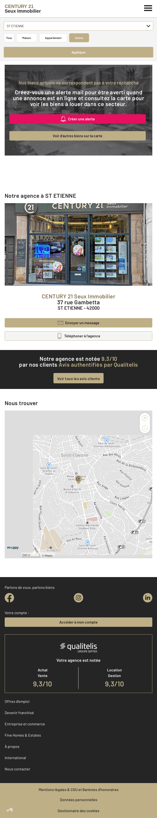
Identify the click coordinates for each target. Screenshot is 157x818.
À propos (12, 746)
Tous (9, 37)
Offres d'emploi (17, 701)
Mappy (48, 555)
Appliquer (78, 52)
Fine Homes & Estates (23, 735)
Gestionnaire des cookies (78, 810)
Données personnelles (78, 799)
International (15, 757)
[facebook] (9, 597)
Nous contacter (17, 769)
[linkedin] (147, 597)
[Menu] (148, 7)
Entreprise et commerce (25, 724)
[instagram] (78, 597)
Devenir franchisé (19, 712)
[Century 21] (23, 8)
